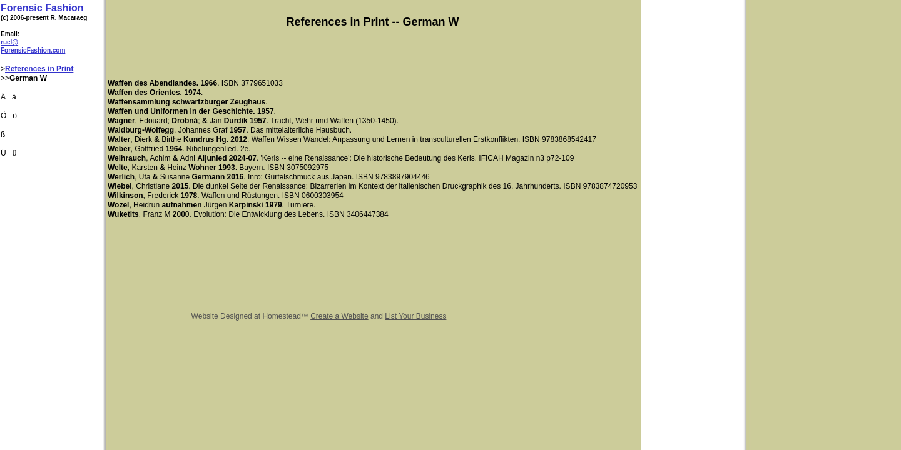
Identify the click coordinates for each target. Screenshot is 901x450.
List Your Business (415, 316)
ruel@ (9, 42)
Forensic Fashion (42, 7)
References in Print (39, 68)
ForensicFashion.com (33, 50)
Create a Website (339, 316)
